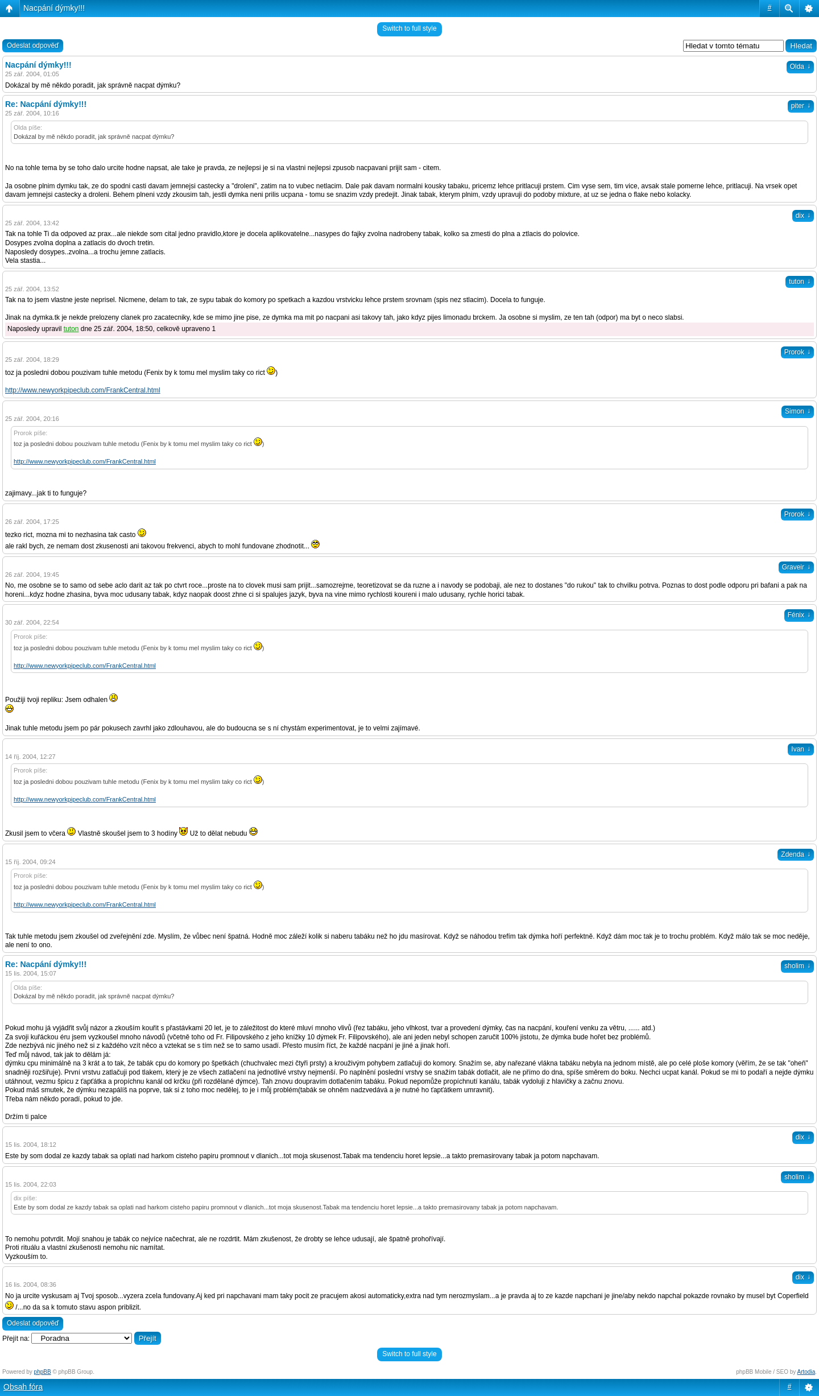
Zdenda (795, 854)
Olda (800, 67)
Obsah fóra (23, 1386)
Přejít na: (16, 1339)
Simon (797, 411)
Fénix (799, 615)
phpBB (42, 1372)
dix (803, 216)
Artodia (806, 1372)
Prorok (797, 352)
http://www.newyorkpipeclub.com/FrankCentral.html (82, 390)
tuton (799, 282)
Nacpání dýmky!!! (54, 8)
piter (800, 106)
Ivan (800, 749)
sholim (797, 966)
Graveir (796, 567)
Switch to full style (409, 28)
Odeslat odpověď (33, 45)
